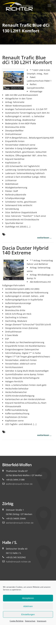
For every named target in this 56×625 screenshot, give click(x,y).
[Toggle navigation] (49, 5)
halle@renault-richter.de (18, 561)
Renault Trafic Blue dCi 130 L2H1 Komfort (27, 59)
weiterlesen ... (44, 237)
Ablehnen (28, 606)
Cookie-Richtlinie (16, 621)
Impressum (41, 621)
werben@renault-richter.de (19, 522)
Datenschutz (30, 621)
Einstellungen (28, 614)
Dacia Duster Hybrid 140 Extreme (25, 250)
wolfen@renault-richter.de (19, 484)
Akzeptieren (28, 598)
